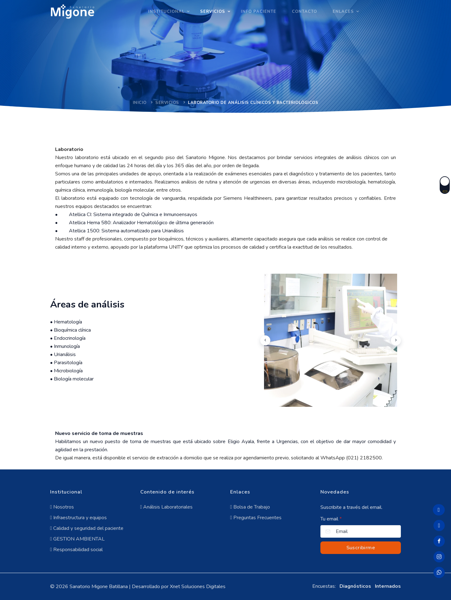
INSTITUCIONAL (166, 11)
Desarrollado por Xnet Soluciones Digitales (179, 586)
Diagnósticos (355, 586)
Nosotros (62, 507)
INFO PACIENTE (258, 11)
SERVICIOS (212, 11)
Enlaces (343, 11)
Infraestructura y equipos (78, 517)
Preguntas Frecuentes (256, 517)
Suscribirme (360, 547)
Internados (388, 586)
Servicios (167, 103)
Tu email (331, 518)
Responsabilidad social (76, 549)
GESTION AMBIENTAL (77, 538)
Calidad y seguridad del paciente (86, 528)
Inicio (140, 103)
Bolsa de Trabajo (250, 507)
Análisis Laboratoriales (166, 507)
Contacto (304, 11)
